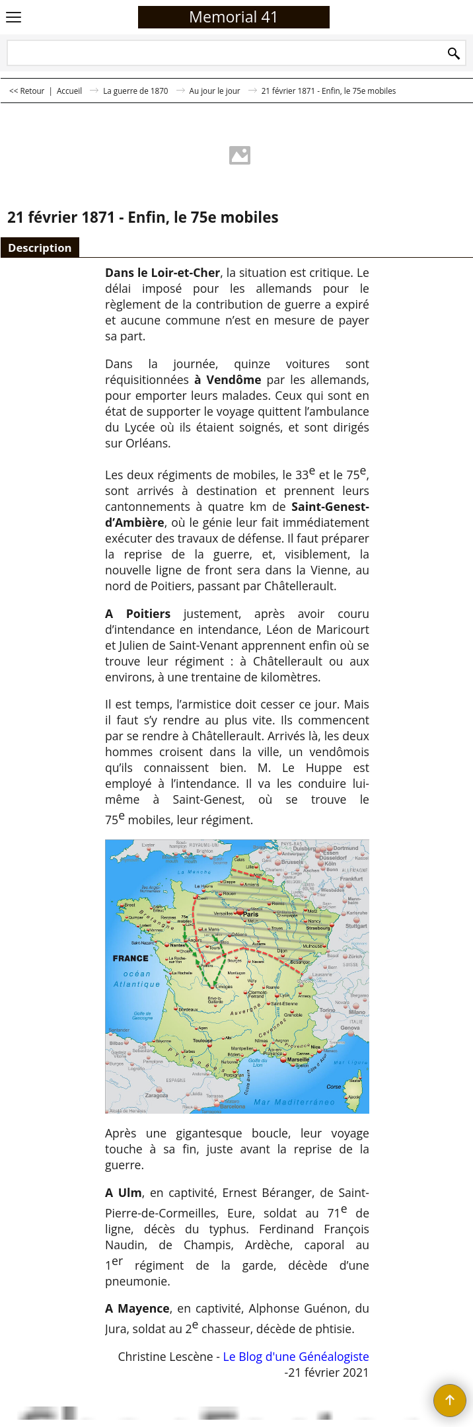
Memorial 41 (234, 16)
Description (40, 247)
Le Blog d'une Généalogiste (294, 1356)
